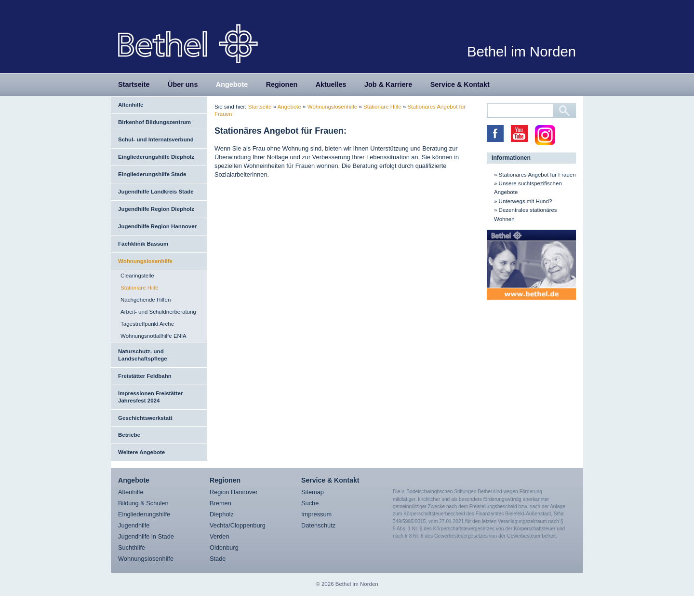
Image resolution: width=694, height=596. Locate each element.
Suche (310, 503)
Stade (218, 558)
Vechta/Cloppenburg (238, 525)
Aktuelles (331, 84)
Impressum (316, 514)
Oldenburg (224, 547)
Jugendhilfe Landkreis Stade (156, 191)
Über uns (183, 84)
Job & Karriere (388, 84)
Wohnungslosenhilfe (145, 261)
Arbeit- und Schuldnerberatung (158, 312)
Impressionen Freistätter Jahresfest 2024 (150, 396)
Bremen (220, 503)
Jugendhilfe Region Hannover (157, 226)
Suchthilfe (131, 547)
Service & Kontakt (460, 84)
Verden (219, 536)
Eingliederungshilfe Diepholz (156, 157)
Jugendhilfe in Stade (146, 536)
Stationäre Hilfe (139, 288)
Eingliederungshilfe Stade (152, 174)
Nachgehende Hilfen (145, 300)
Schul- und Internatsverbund (156, 139)
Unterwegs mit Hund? (525, 201)
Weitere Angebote (141, 452)
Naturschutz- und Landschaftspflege (142, 354)
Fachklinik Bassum (143, 244)
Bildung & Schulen (143, 503)
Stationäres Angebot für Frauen (537, 175)
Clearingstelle (137, 275)
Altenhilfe (130, 105)
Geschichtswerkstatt (145, 418)
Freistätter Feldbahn (145, 376)
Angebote (232, 84)
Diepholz (222, 514)
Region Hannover (234, 492)
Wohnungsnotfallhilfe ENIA (153, 336)
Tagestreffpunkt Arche (147, 324)
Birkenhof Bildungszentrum (154, 122)
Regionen (282, 84)
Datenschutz (318, 525)
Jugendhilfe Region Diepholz (156, 209)
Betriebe (129, 435)
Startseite (134, 84)
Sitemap (312, 492)
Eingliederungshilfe (144, 514)
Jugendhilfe (133, 525)
